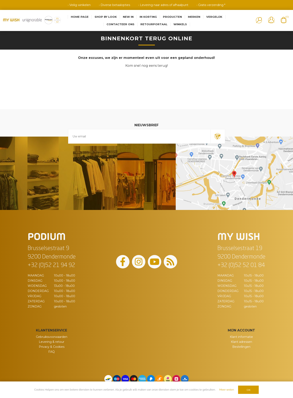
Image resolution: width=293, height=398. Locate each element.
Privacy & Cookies (51, 347)
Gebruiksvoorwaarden (51, 337)
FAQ (51, 352)
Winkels (180, 24)
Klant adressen (241, 342)
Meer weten (226, 389)
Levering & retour (51, 342)
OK (248, 389)
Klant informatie (241, 337)
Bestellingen (241, 347)
